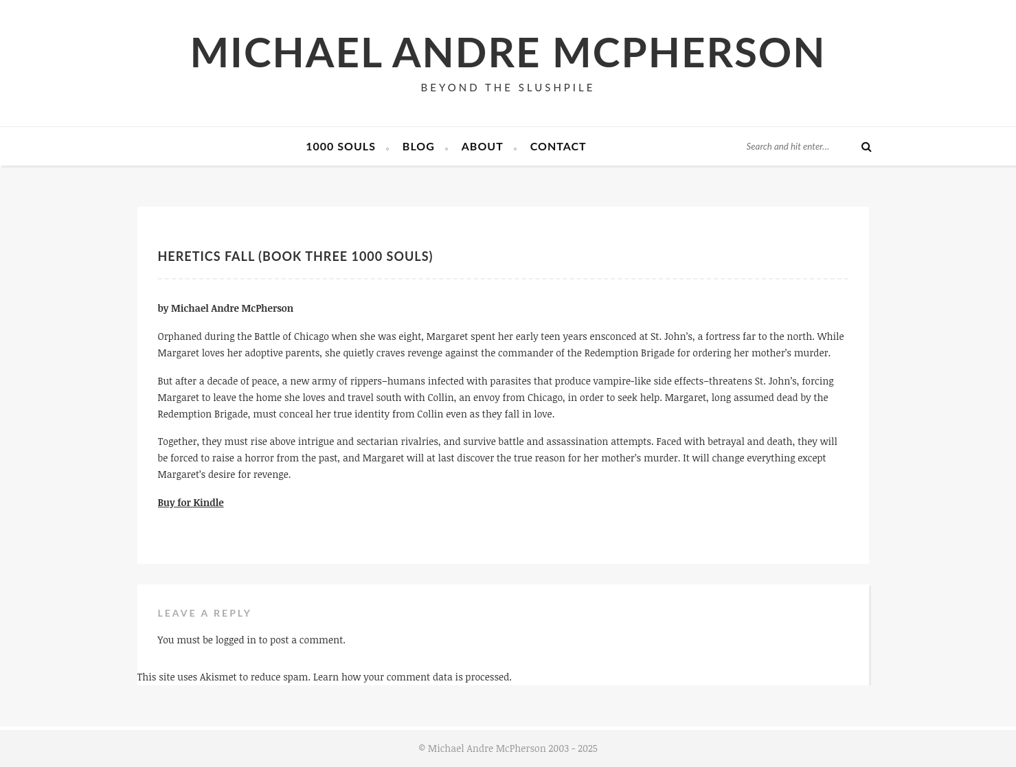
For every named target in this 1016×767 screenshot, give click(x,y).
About (483, 145)
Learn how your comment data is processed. (412, 676)
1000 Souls (341, 145)
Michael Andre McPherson (508, 51)
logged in (236, 639)
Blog (419, 145)
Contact (558, 145)
